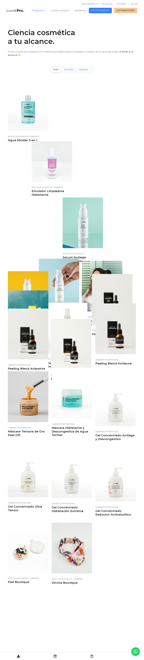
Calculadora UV (89, 3)
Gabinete (83, 69)
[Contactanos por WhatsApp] (135, 651)
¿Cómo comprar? (60, 10)
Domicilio (68, 69)
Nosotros (107, 3)
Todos (56, 69)
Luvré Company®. (97, 616)
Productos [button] (38, 10)
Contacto (122, 3)
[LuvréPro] (15, 10)
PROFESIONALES (100, 10)
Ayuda (134, 3)
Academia (80, 10)
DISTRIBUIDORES (125, 10)
